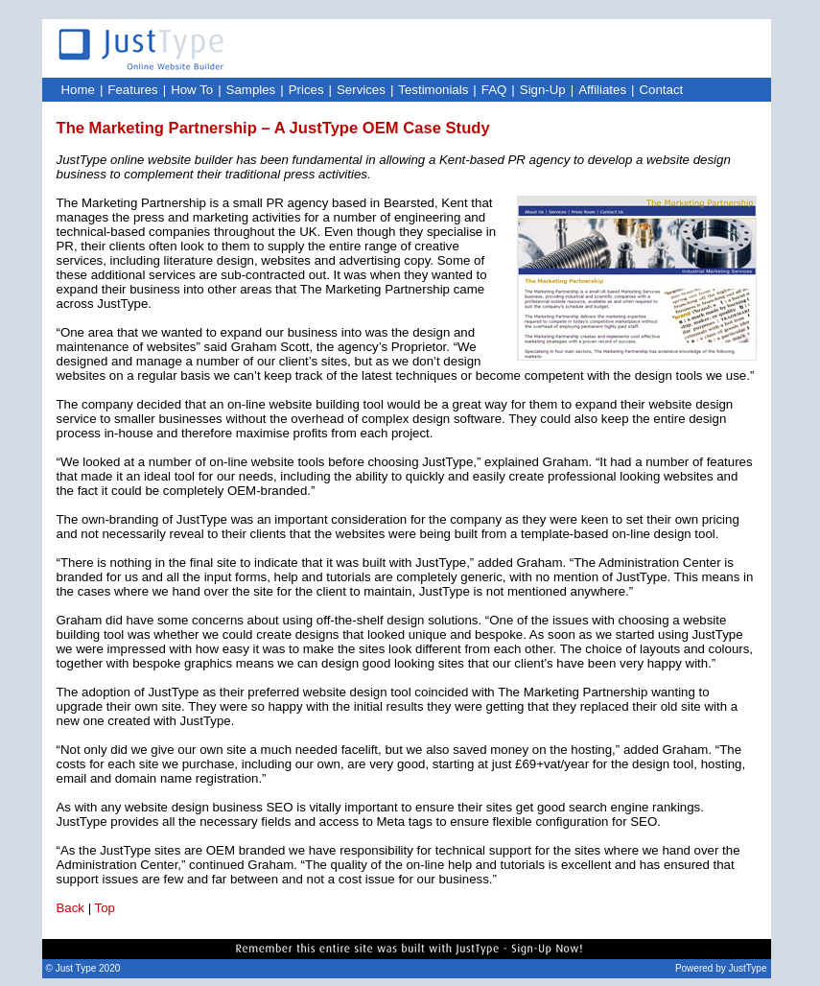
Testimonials (433, 89)
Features (132, 89)
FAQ (494, 89)
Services (361, 89)
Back (71, 908)
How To (192, 89)
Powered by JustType (721, 968)
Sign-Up (543, 89)
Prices (306, 89)
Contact (662, 89)
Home (78, 89)
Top (105, 908)
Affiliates (602, 89)
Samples (251, 89)
